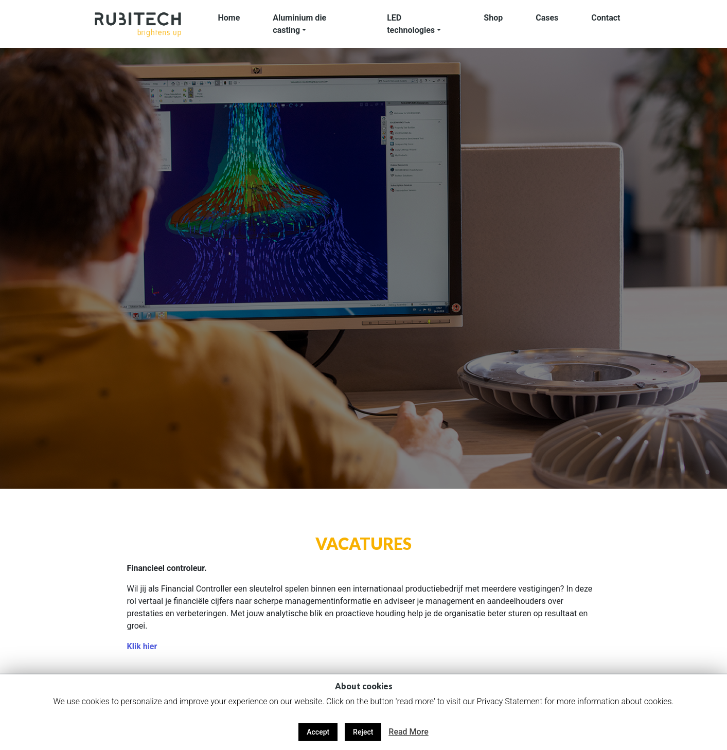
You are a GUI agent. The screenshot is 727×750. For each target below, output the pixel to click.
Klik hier (142, 646)
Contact (605, 18)
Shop (493, 18)
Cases (547, 18)
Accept (318, 732)
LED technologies (411, 24)
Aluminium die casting (299, 24)
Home (229, 18)
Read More (408, 732)
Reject (363, 732)
